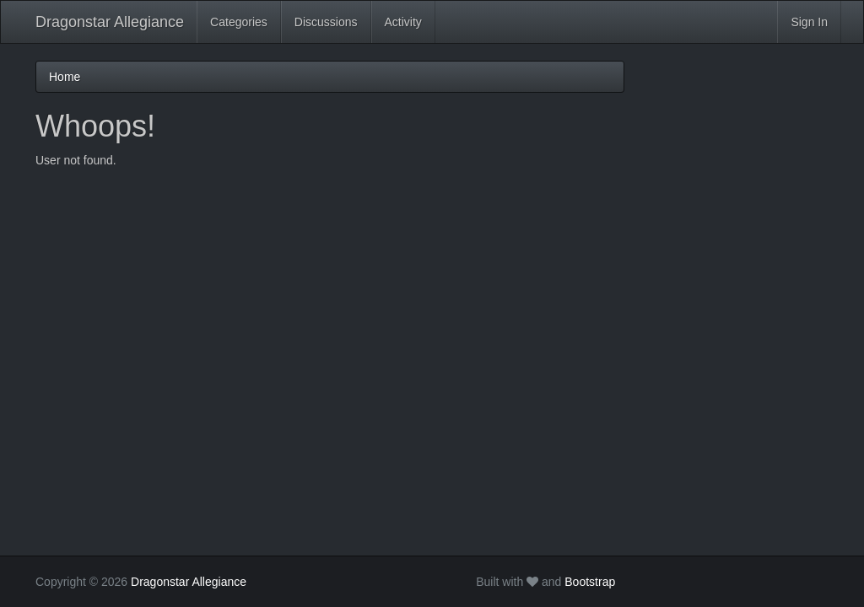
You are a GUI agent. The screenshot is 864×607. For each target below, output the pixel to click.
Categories (238, 22)
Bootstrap (589, 581)
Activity (403, 22)
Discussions (326, 22)
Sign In (809, 22)
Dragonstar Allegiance (109, 21)
